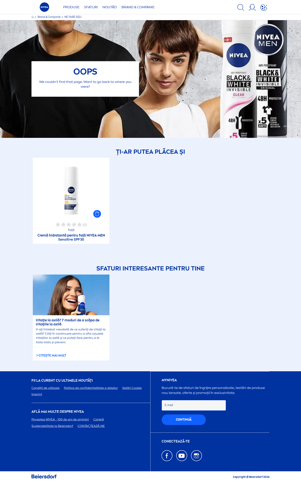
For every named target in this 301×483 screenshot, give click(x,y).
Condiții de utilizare (45, 388)
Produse (71, 7)
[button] (97, 214)
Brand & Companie (138, 7)
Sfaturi (91, 7)
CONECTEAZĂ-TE (176, 441)
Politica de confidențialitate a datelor (91, 388)
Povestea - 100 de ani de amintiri (60, 419)
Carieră (98, 419)
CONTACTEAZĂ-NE (91, 426)
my (169, 380)
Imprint (36, 394)
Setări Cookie (132, 388)
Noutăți (110, 7)
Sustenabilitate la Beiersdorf (52, 426)
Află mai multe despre (57, 412)
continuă (184, 419)
